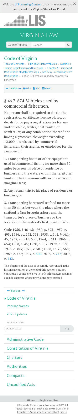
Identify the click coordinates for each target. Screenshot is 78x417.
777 (58, 253)
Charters (14, 357)
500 (38, 253)
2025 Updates (17, 314)
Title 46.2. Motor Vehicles (42, 63)
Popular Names (18, 306)
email (46, 88)
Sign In (63, 412)
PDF (36, 88)
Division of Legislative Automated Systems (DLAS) (43, 410)
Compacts (16, 375)
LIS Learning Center (28, 4)
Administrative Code (25, 339)
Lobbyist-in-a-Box (48, 400)
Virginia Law (39, 35)
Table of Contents (14, 63)
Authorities (17, 366)
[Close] (74, 3)
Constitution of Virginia (27, 348)
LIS (27, 20)
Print (27, 88)
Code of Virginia (19, 44)
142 (10, 258)
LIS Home (30, 400)
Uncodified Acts (21, 384)
